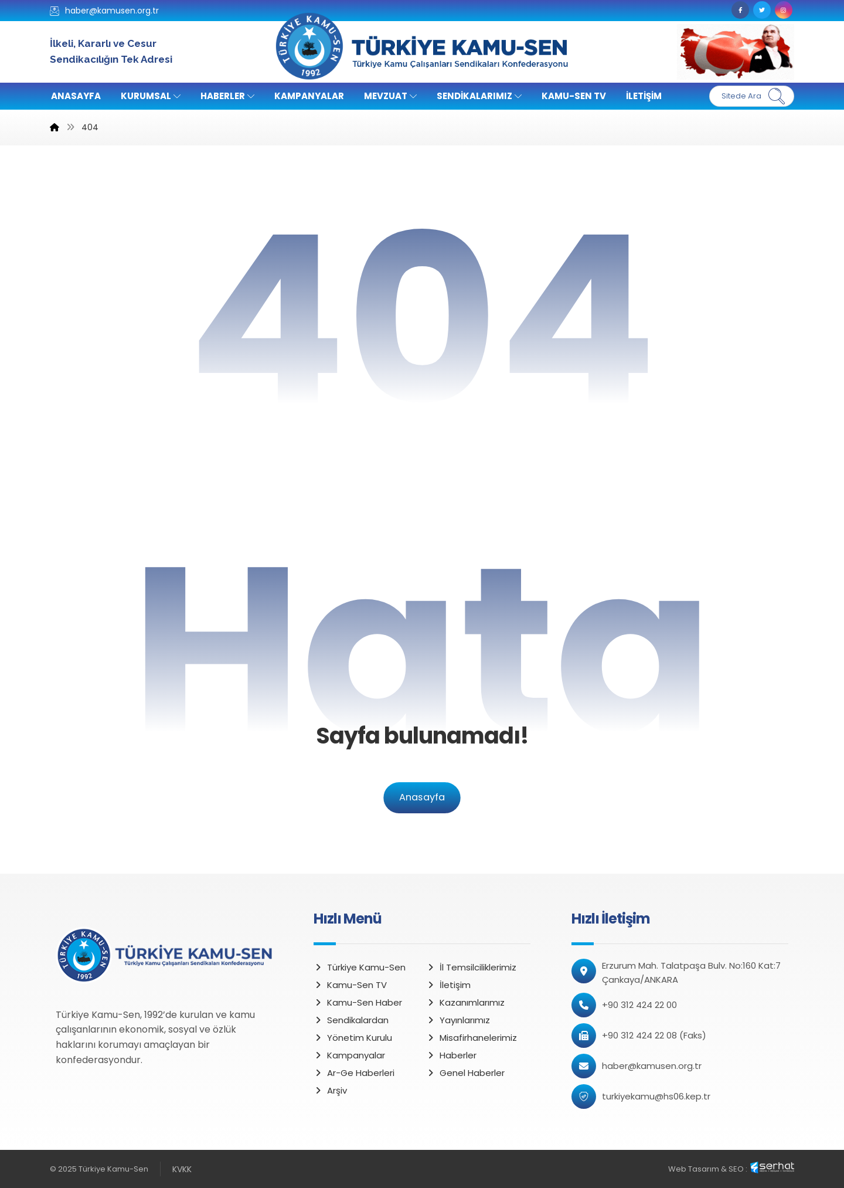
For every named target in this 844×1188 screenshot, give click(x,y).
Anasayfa (421, 798)
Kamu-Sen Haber (358, 1002)
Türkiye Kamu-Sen (360, 967)
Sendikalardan (351, 1020)
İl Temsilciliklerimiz (471, 967)
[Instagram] (783, 10)
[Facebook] (740, 10)
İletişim (448, 985)
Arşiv (330, 1090)
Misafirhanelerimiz (471, 1037)
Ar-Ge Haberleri (354, 1073)
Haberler (451, 1055)
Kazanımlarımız (465, 1002)
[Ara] (776, 96)
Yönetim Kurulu (353, 1037)
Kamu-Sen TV (350, 985)
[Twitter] (762, 10)
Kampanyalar (349, 1055)
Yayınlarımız (458, 1020)
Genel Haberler (465, 1073)
